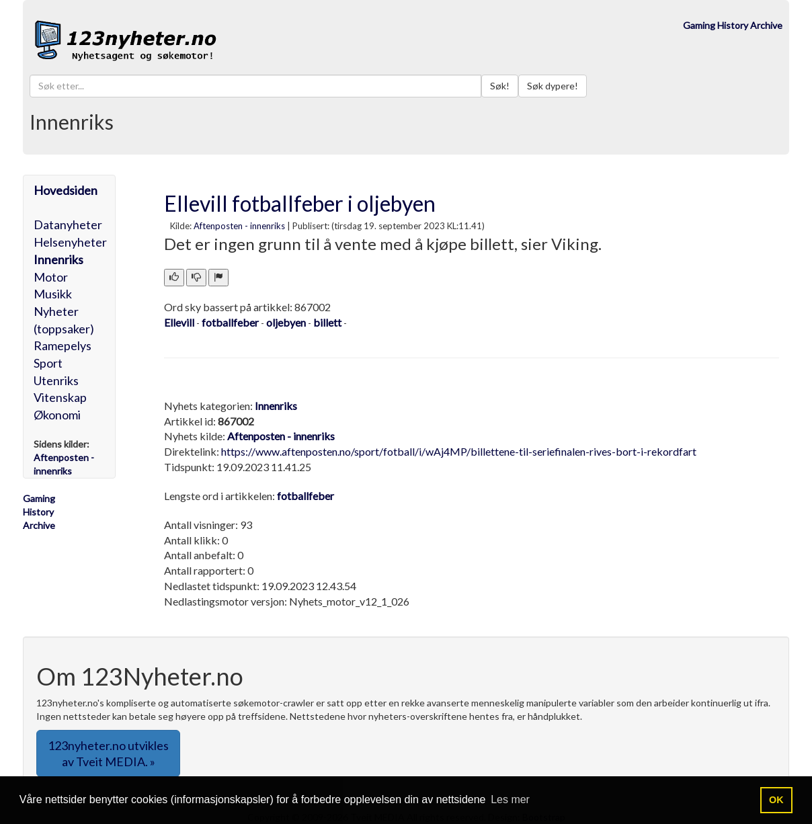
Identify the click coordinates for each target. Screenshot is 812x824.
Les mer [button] (510, 799)
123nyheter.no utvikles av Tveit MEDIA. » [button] (108, 753)
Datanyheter (68, 224)
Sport (48, 363)
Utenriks (56, 380)
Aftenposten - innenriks (239, 225)
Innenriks (58, 259)
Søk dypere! (552, 85)
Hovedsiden (65, 190)
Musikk (53, 293)
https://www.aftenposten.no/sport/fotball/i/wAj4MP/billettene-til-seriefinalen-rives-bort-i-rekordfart (458, 451)
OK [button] (776, 799)
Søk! (500, 85)
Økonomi (57, 414)
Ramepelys (62, 345)
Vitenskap (60, 397)
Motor (51, 277)
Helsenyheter (70, 242)
